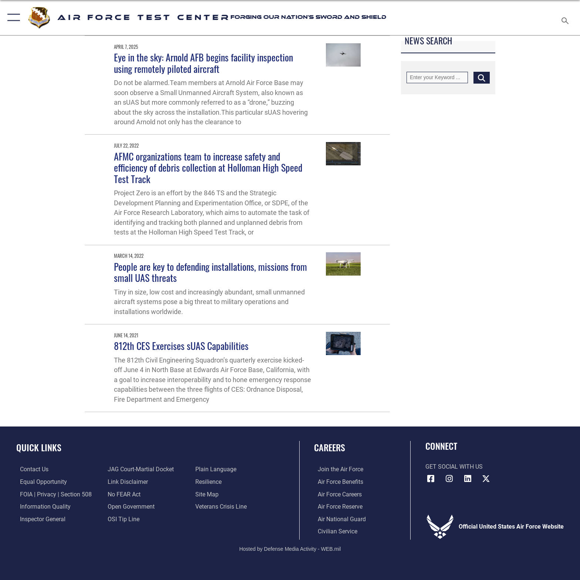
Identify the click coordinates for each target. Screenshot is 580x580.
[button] (12, 17)
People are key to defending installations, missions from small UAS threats (210, 272)
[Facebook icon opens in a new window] (430, 478)
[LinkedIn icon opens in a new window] (467, 478)
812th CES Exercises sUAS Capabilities (181, 346)
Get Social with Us (454, 466)
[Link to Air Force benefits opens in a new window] (337, 481)
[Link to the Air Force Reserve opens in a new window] (336, 506)
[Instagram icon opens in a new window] (449, 478)
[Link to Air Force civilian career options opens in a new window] (334, 531)
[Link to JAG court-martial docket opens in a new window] (140, 469)
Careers (329, 447)
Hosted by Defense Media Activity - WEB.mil (290, 549)
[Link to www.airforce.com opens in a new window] (337, 469)
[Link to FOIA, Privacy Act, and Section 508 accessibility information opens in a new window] (52, 494)
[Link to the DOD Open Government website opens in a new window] (130, 506)
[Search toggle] (566, 18)
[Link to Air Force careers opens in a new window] (336, 494)
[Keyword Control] (437, 77)
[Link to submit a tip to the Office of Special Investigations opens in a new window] (122, 518)
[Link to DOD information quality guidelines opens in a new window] (41, 506)
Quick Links (38, 447)
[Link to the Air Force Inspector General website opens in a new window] (39, 518)
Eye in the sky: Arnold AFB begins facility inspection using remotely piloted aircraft (203, 62)
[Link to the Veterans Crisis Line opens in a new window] (222, 506)
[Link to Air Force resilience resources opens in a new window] (209, 481)
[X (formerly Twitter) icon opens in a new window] (486, 478)
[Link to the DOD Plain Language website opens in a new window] (216, 469)
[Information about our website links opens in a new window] (127, 481)
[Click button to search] (481, 77)
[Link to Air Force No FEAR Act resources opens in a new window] (123, 494)
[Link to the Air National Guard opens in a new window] (338, 518)
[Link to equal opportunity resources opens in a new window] (39, 481)
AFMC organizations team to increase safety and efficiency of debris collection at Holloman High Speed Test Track (208, 167)
